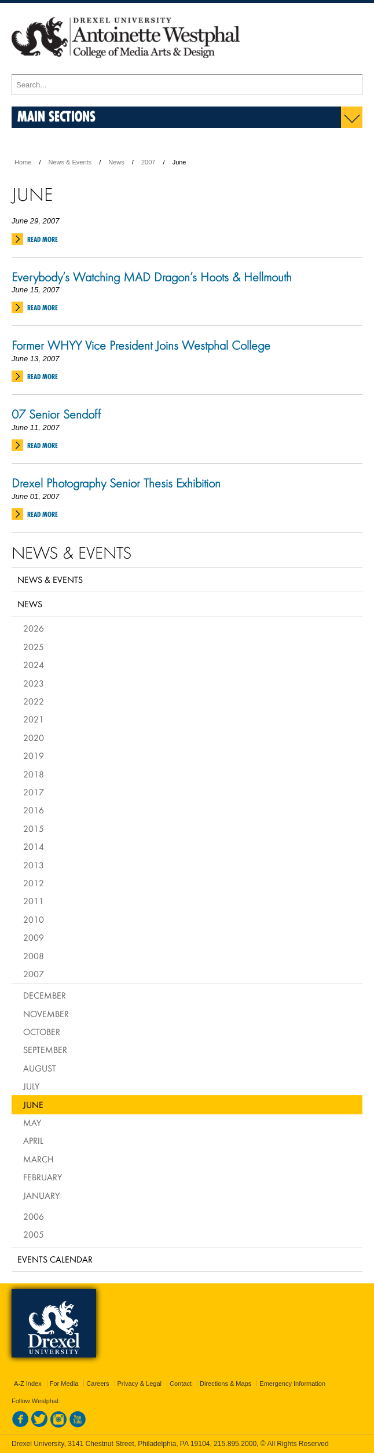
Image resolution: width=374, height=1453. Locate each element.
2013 (33, 865)
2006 (33, 1216)
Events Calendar (55, 1259)
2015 (33, 828)
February (42, 1177)
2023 (33, 683)
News (116, 162)
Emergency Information (292, 1383)
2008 (33, 956)
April (33, 1140)
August (39, 1068)
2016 (33, 810)
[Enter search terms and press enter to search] (187, 84)
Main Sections (56, 116)
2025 (33, 646)
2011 (33, 901)
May (32, 1122)
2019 (33, 755)
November (46, 1013)
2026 (33, 628)
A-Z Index (28, 1383)
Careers (97, 1383)
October (41, 1031)
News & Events (70, 162)
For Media (64, 1383)
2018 (33, 774)
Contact (181, 1383)
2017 (33, 792)
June (33, 1104)
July (31, 1086)
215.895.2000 (235, 1444)
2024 (33, 664)
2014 (33, 846)
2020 (33, 737)
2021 (33, 719)
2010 (33, 919)
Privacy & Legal (140, 1383)
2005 (33, 1234)
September (45, 1049)
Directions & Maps (225, 1383)
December (44, 995)
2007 (148, 162)
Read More (42, 239)
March (38, 1159)
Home (22, 162)
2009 (33, 937)
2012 (33, 883)
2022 (33, 701)
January (41, 1195)
